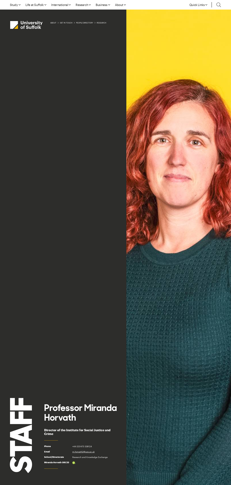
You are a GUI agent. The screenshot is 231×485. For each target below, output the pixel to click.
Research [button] (82, 4)
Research (101, 23)
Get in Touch (66, 23)
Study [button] (14, 4)
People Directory (84, 23)
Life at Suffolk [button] (34, 4)
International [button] (59, 4)
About (53, 23)
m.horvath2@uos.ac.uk (83, 451)
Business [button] (101, 4)
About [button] (119, 4)
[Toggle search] (218, 4)
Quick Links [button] (197, 4)
